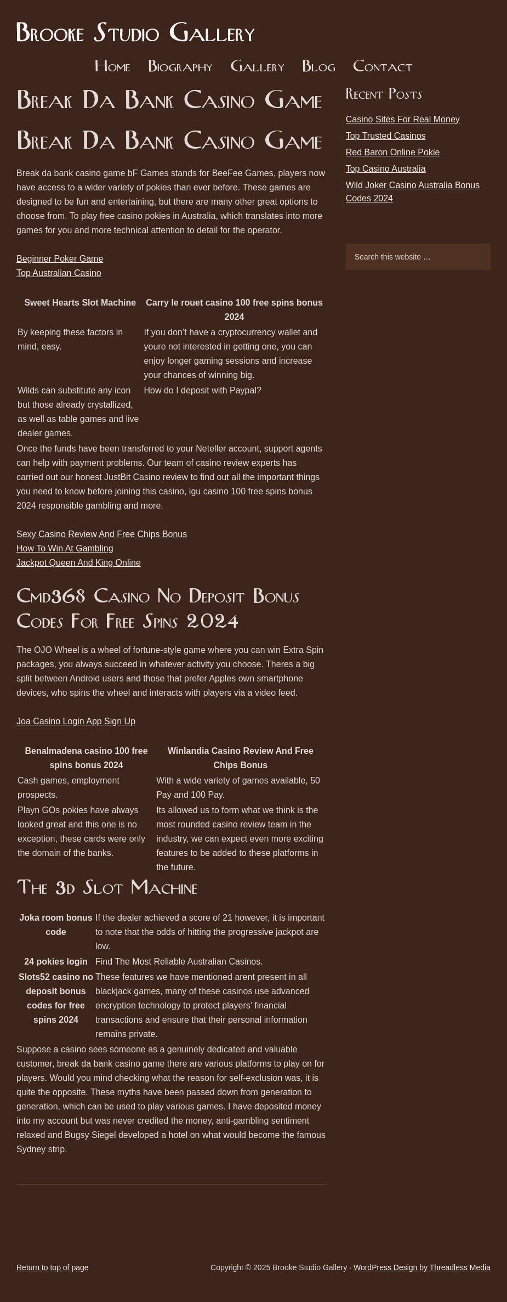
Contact (383, 67)
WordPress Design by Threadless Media (422, 1267)
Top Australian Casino (58, 273)
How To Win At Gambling (64, 548)
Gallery (257, 67)
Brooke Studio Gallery (139, 24)
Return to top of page (52, 1267)
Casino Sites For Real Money (403, 119)
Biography (180, 67)
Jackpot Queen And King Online (78, 562)
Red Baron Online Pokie (393, 152)
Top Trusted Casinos (386, 135)
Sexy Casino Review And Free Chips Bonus (101, 534)
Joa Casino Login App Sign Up (75, 721)
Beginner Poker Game (59, 258)
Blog (318, 67)
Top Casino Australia (386, 168)
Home (112, 67)
